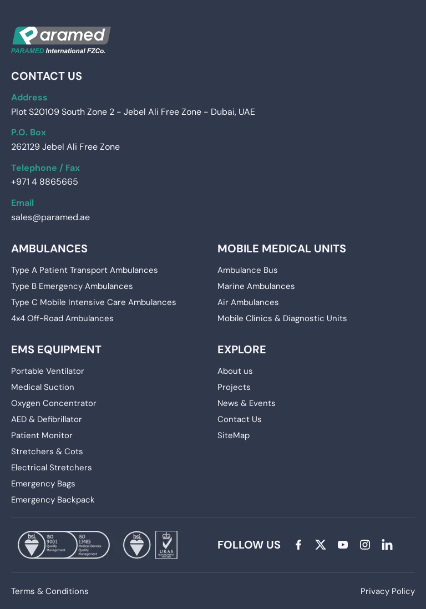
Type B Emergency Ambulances (72, 286)
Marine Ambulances (256, 286)
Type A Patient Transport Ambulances (84, 270)
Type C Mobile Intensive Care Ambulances (93, 302)
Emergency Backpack (53, 499)
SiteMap (233, 435)
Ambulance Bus (247, 270)
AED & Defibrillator (46, 419)
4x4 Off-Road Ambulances (62, 318)
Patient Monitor (42, 435)
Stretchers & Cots (47, 451)
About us (235, 371)
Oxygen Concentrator (54, 403)
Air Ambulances (248, 302)
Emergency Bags (43, 483)
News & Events (246, 403)
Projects (234, 387)
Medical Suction (42, 387)
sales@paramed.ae (50, 217)
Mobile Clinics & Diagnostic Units (282, 318)
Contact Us (239, 419)
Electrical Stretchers (51, 467)
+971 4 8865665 (44, 181)
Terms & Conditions (50, 591)
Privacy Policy (388, 591)
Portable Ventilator (47, 371)
